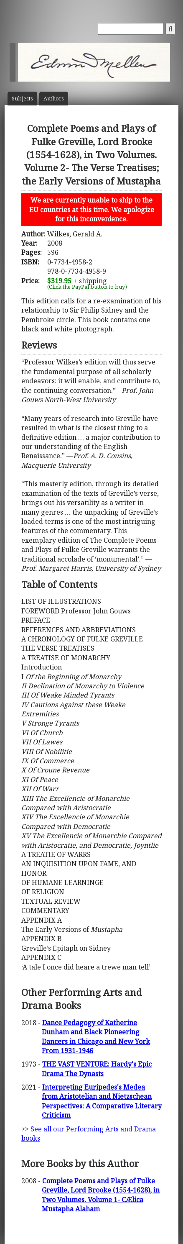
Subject (22, 98)
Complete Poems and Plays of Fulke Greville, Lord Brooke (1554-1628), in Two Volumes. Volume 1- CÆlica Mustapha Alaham (101, 1194)
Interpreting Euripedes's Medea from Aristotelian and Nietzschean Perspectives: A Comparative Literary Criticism (102, 1101)
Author (53, 98)
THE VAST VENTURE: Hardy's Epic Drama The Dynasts (97, 1068)
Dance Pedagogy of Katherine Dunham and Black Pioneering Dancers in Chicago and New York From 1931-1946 (96, 1036)
